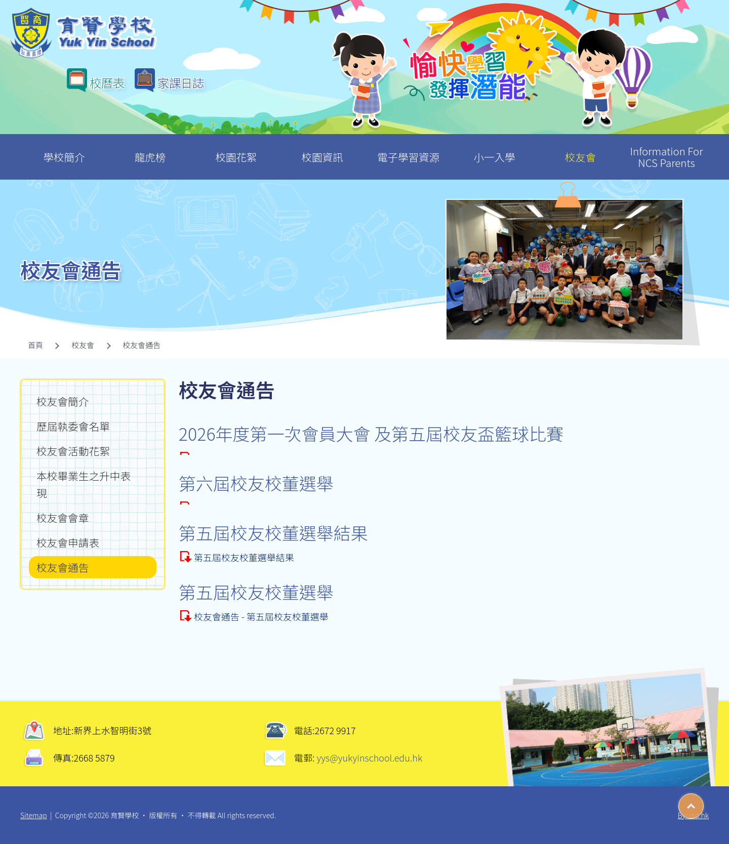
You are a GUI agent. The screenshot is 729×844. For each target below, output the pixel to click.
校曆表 (107, 82)
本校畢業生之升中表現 (83, 484)
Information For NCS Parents (666, 152)
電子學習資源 (408, 149)
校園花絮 (236, 149)
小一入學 (494, 149)
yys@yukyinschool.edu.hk (369, 757)
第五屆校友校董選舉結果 (244, 557)
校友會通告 (62, 567)
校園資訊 (322, 149)
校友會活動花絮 (73, 450)
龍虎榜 (150, 149)
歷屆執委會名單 (73, 426)
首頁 (35, 345)
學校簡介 (64, 149)
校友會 (580, 149)
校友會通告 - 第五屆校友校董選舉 (261, 616)
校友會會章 (62, 517)
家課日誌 (180, 82)
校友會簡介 (62, 401)
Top (703, 802)
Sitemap (33, 815)
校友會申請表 (67, 542)
